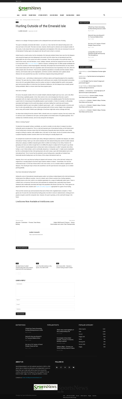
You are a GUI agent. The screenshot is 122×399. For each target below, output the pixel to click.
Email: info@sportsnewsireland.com (32, 377)
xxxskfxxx (81, 90)
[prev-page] (17, 273)
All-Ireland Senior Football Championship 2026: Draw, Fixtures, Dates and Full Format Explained (24, 267)
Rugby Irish (32, 15)
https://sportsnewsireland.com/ (36, 234)
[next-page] (19, 273)
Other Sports (42, 15)
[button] (104, 15)
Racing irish (70, 15)
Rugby (62, 15)
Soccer (24, 15)
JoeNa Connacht (23, 31)
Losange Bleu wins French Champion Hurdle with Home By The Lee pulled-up (96, 53)
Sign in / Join (18, 1)
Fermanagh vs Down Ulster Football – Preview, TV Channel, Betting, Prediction (65, 339)
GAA (18, 15)
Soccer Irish (54, 15)
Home (17, 19)
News (78, 15)
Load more (92, 60)
